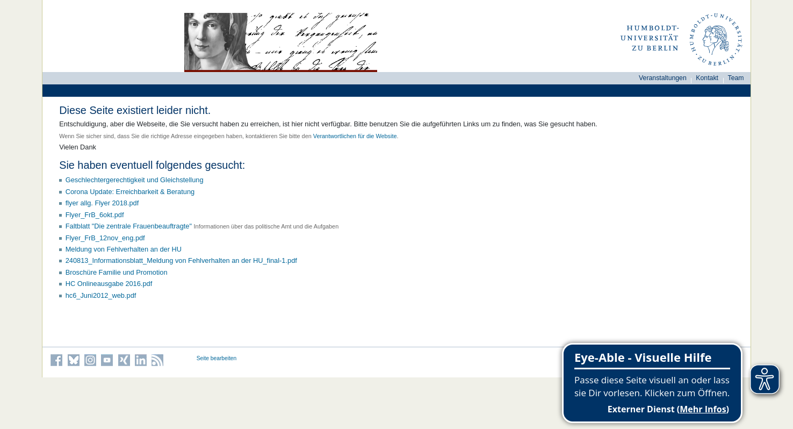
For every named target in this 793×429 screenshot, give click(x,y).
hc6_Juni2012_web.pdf (101, 295)
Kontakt (707, 78)
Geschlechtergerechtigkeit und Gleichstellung (135, 180)
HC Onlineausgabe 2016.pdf (109, 284)
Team (736, 78)
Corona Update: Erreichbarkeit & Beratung (130, 192)
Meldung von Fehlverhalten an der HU (124, 249)
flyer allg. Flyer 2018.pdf (102, 203)
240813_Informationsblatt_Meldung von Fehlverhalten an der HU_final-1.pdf (181, 260)
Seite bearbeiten (217, 358)
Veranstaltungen (663, 78)
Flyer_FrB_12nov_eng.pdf (105, 238)
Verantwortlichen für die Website (355, 136)
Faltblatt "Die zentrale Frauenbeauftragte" (129, 226)
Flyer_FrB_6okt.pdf (95, 215)
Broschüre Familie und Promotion (117, 272)
